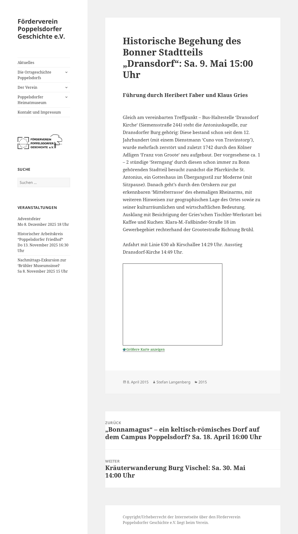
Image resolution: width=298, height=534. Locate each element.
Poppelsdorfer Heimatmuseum (32, 99)
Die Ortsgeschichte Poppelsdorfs (34, 75)
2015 (202, 382)
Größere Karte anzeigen (145, 349)
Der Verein (27, 87)
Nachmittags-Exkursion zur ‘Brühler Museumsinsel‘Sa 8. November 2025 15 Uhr (43, 265)
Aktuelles (26, 62)
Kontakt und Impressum (39, 112)
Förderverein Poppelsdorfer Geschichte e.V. (41, 29)
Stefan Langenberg (173, 382)
